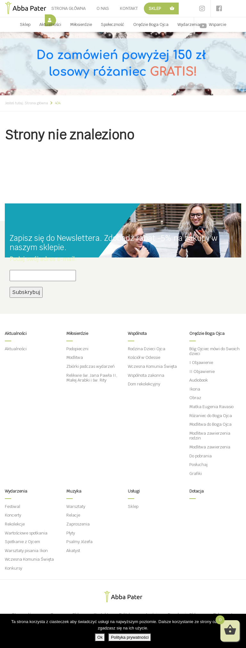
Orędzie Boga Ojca (150, 24)
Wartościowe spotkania (26, 533)
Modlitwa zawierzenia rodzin (209, 436)
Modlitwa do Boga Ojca (210, 424)
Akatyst (73, 550)
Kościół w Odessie (144, 357)
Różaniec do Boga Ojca (210, 415)
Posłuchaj (198, 464)
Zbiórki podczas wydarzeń (90, 366)
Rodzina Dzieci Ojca (146, 349)
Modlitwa (74, 357)
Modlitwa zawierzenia (209, 447)
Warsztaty (75, 506)
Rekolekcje (15, 524)
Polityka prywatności (130, 637)
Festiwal (12, 506)
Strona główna (68, 8)
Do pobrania (200, 456)
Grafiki (195, 473)
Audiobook (198, 380)
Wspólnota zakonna (146, 375)
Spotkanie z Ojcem (22, 541)
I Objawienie (201, 362)
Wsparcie (217, 24)
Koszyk (172, 8)
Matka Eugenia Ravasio (211, 406)
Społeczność (112, 24)
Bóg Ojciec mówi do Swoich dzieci (214, 351)
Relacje (73, 515)
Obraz (195, 397)
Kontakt (129, 8)
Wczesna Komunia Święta (152, 366)
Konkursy (13, 568)
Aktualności (50, 24)
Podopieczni (77, 349)
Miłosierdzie (81, 24)
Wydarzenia (188, 24)
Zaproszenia (78, 524)
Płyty (70, 533)
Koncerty (13, 515)
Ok (100, 637)
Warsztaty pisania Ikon (26, 550)
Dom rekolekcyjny (144, 384)
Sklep (155, 8)
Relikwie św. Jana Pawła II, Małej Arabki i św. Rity (91, 378)
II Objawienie (202, 371)
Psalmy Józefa (79, 541)
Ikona (194, 389)
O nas (102, 8)
